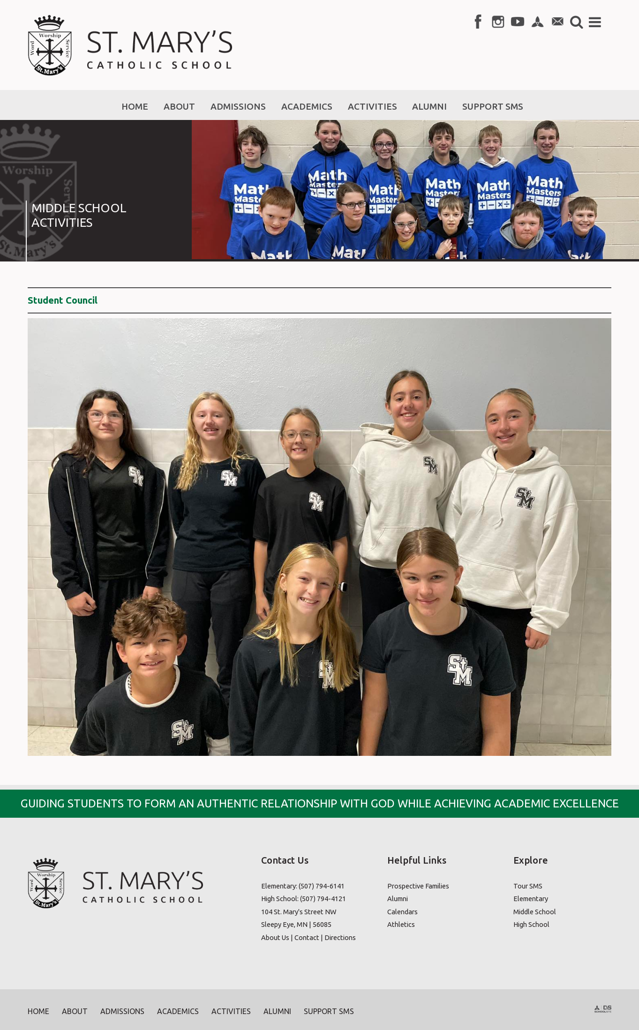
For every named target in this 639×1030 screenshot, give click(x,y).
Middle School (534, 912)
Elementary (530, 899)
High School (531, 924)
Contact (306, 937)
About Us (275, 937)
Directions (340, 937)
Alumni (397, 899)
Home (38, 1011)
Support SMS (329, 1011)
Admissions (122, 1011)
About (75, 1011)
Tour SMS (527, 886)
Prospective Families (418, 886)
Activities (231, 1011)
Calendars (402, 912)
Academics (178, 1011)
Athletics (401, 924)
